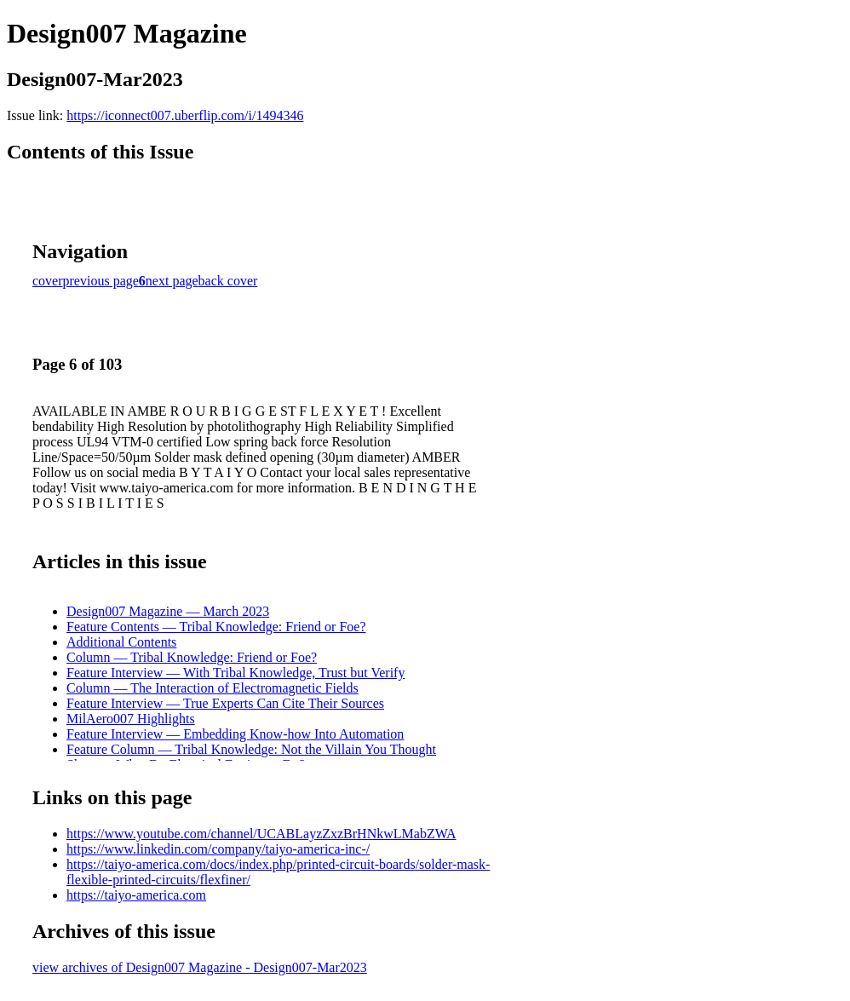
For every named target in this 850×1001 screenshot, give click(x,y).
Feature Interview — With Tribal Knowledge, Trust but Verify (235, 672)
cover (47, 280)
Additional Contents (121, 642)
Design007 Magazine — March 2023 (167, 611)
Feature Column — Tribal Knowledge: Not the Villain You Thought (251, 749)
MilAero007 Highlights (130, 718)
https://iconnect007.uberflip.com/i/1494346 (184, 115)
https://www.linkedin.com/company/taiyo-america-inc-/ (218, 849)
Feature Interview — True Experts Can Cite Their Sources (225, 703)
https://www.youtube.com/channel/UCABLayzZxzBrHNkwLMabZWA (261, 833)
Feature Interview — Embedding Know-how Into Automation (235, 734)
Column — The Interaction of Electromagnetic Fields (212, 688)
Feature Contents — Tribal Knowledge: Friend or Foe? (216, 626)
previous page (101, 280)
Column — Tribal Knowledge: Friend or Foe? (191, 657)
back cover (228, 280)
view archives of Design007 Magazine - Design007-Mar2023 (199, 967)
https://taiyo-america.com (136, 895)
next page (172, 280)
